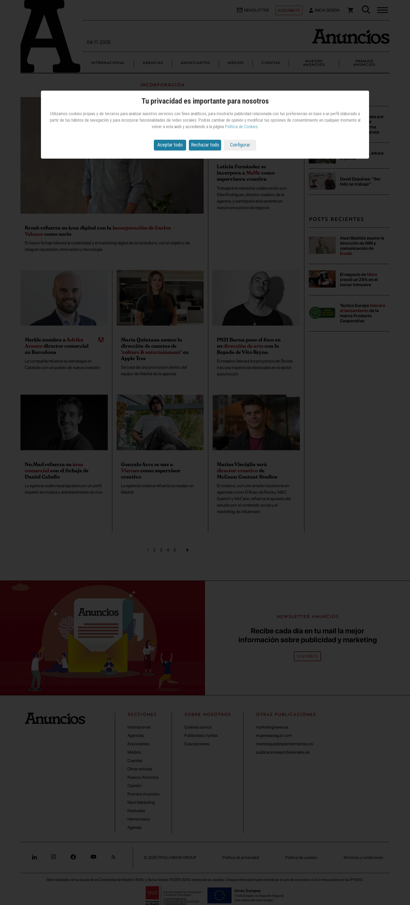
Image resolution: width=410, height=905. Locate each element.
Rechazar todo (205, 145)
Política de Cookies (241, 126)
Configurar (240, 145)
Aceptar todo (170, 145)
